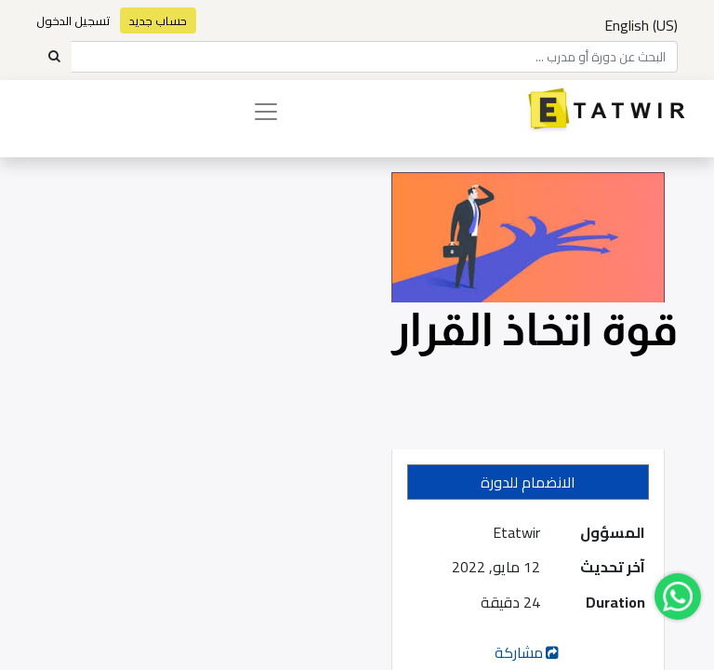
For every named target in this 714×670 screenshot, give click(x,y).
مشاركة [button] (528, 652)
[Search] (54, 57)
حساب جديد (158, 20)
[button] (528, 482)
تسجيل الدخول (73, 20)
